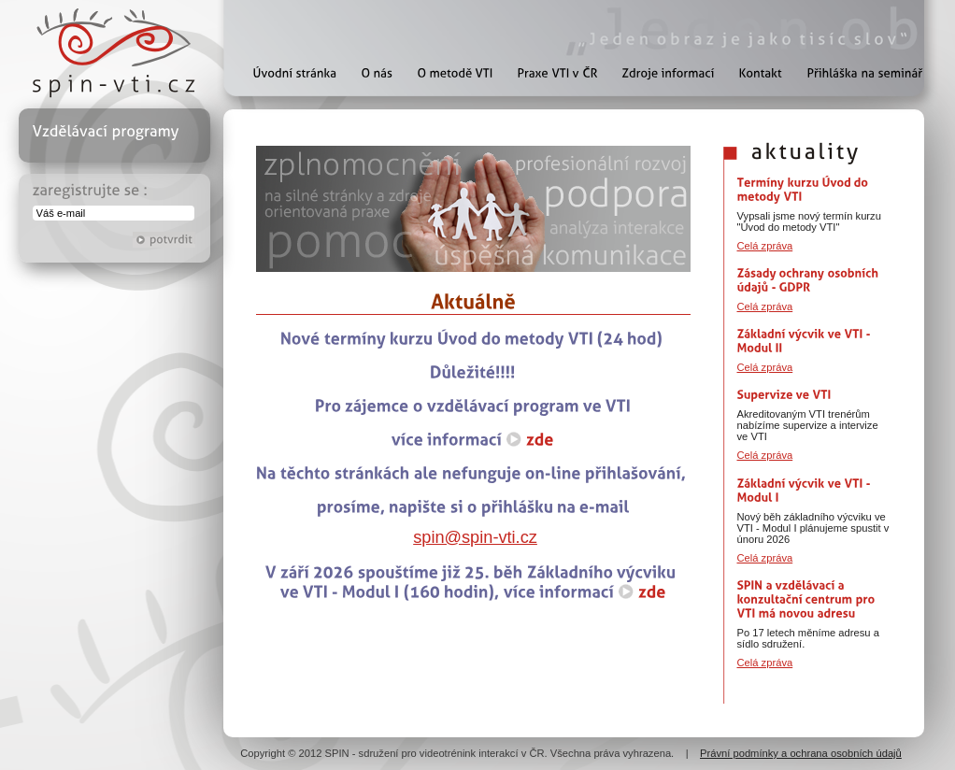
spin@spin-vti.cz (475, 537)
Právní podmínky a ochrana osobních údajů (801, 753)
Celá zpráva (765, 245)
